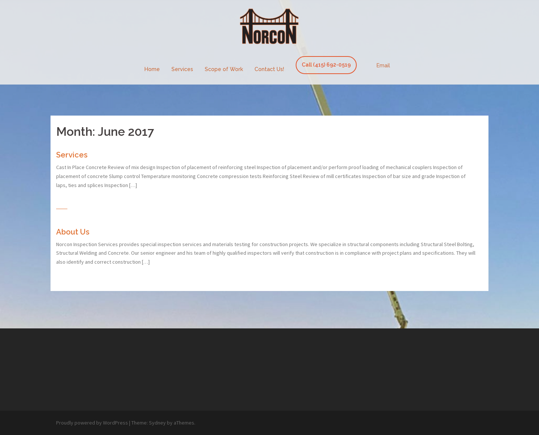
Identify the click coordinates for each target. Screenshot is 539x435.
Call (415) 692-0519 (326, 65)
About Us (72, 231)
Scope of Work (224, 69)
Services (182, 69)
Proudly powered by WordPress (92, 422)
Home (152, 69)
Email (383, 65)
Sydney (157, 422)
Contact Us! (269, 69)
